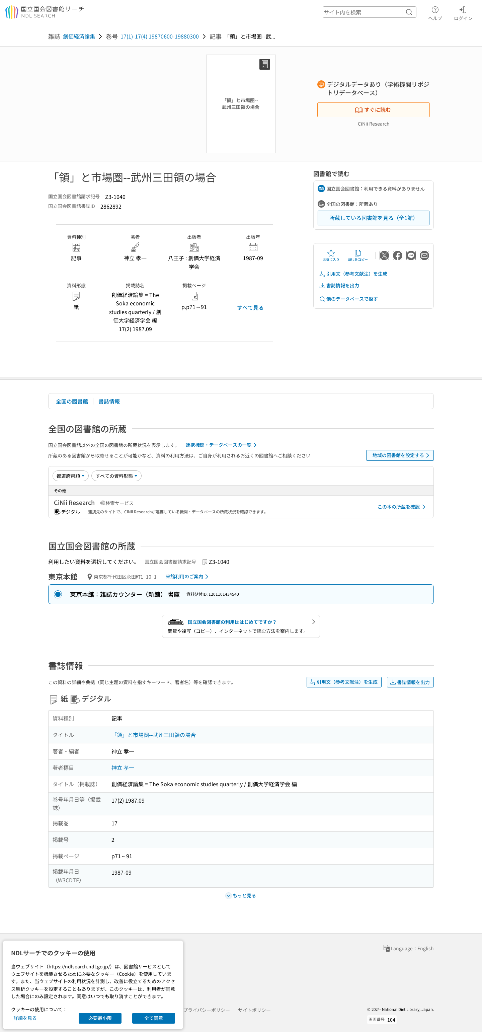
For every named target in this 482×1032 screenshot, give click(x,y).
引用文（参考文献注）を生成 (353, 273)
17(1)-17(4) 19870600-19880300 (159, 36)
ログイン (463, 12)
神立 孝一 (122, 767)
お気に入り (331, 255)
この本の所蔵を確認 (403, 507)
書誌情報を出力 (339, 285)
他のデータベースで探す (348, 298)
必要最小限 (100, 1018)
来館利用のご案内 (188, 577)
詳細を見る (25, 1018)
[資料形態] (116, 475)
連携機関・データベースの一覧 (222, 445)
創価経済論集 (79, 36)
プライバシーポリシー (206, 1010)
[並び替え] (71, 475)
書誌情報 (109, 401)
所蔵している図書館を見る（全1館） (373, 218)
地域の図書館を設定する (402, 455)
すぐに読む (373, 109)
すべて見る (250, 307)
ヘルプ (435, 12)
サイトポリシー (254, 1010)
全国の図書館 (72, 401)
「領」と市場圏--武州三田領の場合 (153, 735)
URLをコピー (358, 255)
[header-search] (369, 12)
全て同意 (153, 1018)
